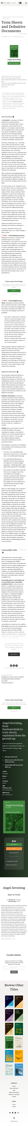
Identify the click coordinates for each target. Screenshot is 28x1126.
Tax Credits (4, 681)
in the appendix (11, 170)
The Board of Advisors (7, 683)
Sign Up (14, 972)
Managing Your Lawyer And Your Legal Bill (12, 677)
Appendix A (19, 225)
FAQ (14, 1090)
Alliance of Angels (17, 179)
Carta (14, 485)
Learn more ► (14, 844)
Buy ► (14, 290)
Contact (14, 1096)
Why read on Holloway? (14, 856)
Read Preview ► (14, 852)
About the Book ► (14, 294)
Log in (14, 3)
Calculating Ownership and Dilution (10, 679)
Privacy (14, 1106)
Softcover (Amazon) (11, 865)
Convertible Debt (9, 550)
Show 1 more (4, 86)
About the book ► (14, 63)
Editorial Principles (14, 1092)
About (14, 1086)
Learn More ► (14, 654)
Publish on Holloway (14, 1094)
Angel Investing (7, 17)
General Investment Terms (10, 220)
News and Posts (14, 1088)
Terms (14, 1104)
